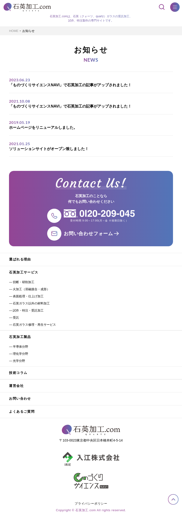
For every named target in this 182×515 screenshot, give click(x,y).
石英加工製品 (20, 337)
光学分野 (19, 361)
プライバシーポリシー (91, 503)
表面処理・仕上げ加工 (28, 296)
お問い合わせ (20, 398)
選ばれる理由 (20, 259)
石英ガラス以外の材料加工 (31, 303)
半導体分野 (20, 346)
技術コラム (18, 373)
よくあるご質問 (22, 411)
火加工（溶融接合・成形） (31, 289)
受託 (16, 317)
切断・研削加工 (23, 282)
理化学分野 (20, 353)
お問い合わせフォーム (88, 233)
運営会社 (16, 386)
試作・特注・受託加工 (28, 310)
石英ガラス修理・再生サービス (34, 324)
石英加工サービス (23, 272)
